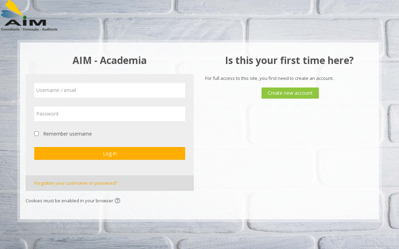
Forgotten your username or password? (75, 183)
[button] (118, 201)
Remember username (67, 133)
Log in (110, 153)
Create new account (290, 93)
